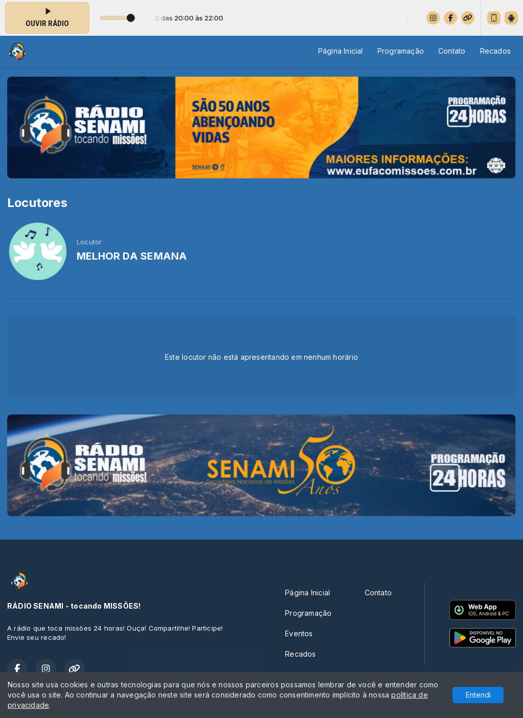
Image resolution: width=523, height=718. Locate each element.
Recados (495, 51)
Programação (400, 51)
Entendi (478, 694)
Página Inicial (340, 51)
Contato (451, 51)
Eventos (299, 633)
